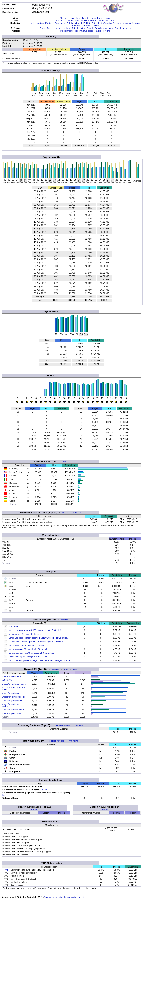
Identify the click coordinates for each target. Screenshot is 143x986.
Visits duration (37, 23)
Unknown (136, 23)
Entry (94, 23)
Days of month (82, 18)
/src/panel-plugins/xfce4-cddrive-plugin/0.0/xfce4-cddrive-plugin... (39, 638)
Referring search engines (58, 28)
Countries (60, 20)
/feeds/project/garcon (12, 700)
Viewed (78, 23)
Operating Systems (112, 23)
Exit (100, 23)
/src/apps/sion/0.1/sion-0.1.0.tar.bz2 (25, 634)
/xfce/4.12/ (7, 680)
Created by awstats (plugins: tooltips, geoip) (64, 897)
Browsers (75, 25)
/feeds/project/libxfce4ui (13, 709)
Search (90, 28)
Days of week (97, 18)
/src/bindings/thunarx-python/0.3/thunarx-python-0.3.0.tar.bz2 (37, 641)
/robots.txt (13, 626)
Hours (107, 18)
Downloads (60, 23)
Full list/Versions (62, 725)
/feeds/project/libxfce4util (13, 697)
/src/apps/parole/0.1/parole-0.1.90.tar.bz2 (28, 649)
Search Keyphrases (104, 28)
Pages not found (102, 31)
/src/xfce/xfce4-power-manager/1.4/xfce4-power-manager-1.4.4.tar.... (41, 660)
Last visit (110, 20)
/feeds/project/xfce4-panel (14, 684)
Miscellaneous (67, 31)
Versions (127, 23)
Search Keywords (123, 28)
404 (6, 870)
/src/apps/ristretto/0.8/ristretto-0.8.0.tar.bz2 (28, 645)
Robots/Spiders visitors (85, 20)
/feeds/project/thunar (11, 676)
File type (49, 23)
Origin (42, 28)
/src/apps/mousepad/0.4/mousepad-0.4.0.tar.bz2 (31, 653)
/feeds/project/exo (10, 693)
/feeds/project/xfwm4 (11, 713)
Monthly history (67, 18)
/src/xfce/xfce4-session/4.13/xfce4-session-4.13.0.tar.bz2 (35, 630)
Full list (70, 20)
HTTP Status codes (84, 31)
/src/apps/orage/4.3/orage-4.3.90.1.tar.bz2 (28, 657)
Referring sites (78, 28)
